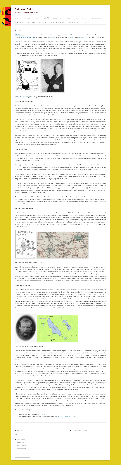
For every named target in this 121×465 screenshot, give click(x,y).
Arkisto (86, 22)
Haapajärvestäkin (83, 37)
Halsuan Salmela (95, 18)
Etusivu (17, 18)
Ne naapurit (43, 22)
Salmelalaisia (19, 22)
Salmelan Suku (24, 9)
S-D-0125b (67, 417)
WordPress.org (21, 448)
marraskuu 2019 (21, 430)
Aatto (71, 37)
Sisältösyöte (20, 442)
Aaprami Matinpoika (27, 37)
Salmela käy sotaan (71, 18)
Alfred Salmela (19, 35)
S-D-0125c (74, 417)
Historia (37, 18)
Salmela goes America (57, 22)
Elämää (46, 18)
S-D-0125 (60, 417)
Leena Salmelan (23, 97)
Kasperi (52, 37)
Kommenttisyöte (21, 445)
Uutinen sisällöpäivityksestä (80, 430)
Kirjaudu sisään (21, 439)
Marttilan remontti (74, 22)
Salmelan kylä (57, 18)
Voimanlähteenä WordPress (22, 457)
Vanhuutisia (27, 18)
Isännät (84, 18)
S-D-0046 (42, 414)
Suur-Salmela (31, 22)
